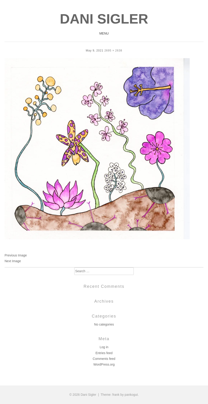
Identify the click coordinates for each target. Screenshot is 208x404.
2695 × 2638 (113, 50)
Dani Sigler (104, 19)
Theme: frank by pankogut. (120, 394)
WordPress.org (104, 364)
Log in (104, 347)
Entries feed (104, 353)
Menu (104, 33)
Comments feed (104, 359)
